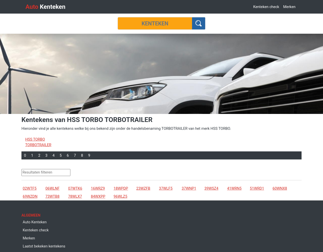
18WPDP (121, 188)
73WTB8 (52, 196)
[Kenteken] (155, 23)
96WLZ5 (120, 196)
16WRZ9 (98, 188)
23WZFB (143, 188)
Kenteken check (266, 7)
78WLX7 (75, 196)
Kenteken (45, 6)
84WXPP (98, 196)
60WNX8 (280, 188)
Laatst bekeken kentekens (44, 246)
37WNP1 (189, 188)
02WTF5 (30, 188)
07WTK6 (75, 188)
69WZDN (30, 196)
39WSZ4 (211, 188)
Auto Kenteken (35, 222)
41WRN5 (234, 188)
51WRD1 (257, 188)
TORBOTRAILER (38, 145)
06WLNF (52, 188)
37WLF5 (166, 188)
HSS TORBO (35, 139)
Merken (289, 7)
